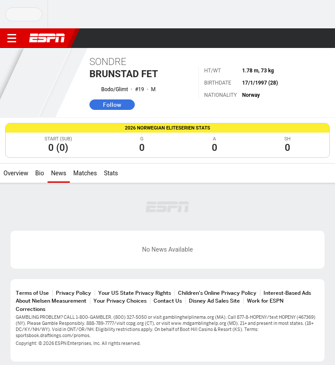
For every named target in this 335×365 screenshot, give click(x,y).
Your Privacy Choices (120, 300)
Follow (112, 105)
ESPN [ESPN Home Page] (47, 38)
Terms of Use (32, 293)
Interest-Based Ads (287, 293)
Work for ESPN (265, 300)
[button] (311, 38)
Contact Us (168, 300)
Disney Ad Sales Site (214, 300)
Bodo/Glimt (114, 89)
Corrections (30, 309)
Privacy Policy (73, 293)
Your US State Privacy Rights (134, 293)
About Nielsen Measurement (51, 300)
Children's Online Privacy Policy (217, 293)
